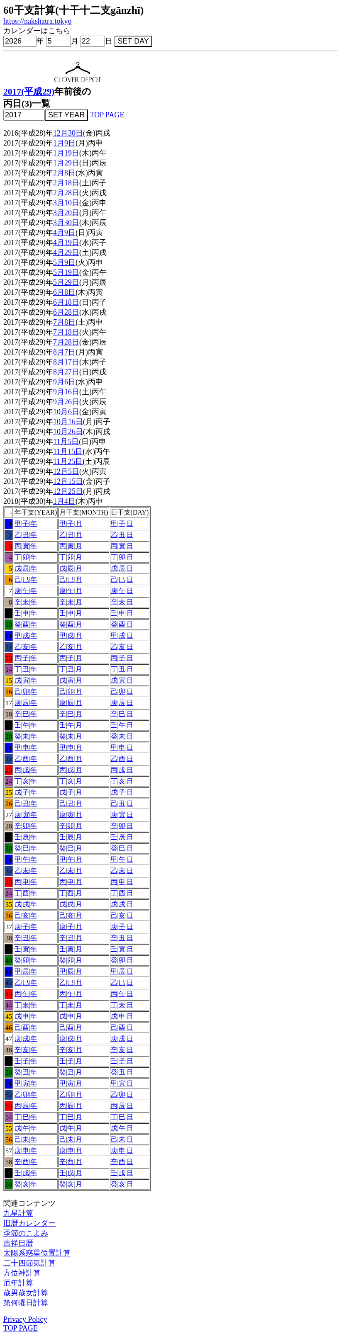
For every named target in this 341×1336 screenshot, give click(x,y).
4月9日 (64, 232)
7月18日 (66, 332)
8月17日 (66, 362)
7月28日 (66, 342)
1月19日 (66, 153)
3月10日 (66, 203)
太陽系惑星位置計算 (37, 1253)
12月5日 (66, 471)
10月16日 (68, 422)
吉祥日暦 (18, 1243)
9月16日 (66, 392)
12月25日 (68, 491)
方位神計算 (22, 1273)
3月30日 (66, 223)
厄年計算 (18, 1283)
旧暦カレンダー (29, 1223)
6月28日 (66, 312)
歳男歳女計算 (25, 1293)
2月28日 (66, 193)
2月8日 (64, 173)
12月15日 (68, 481)
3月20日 (66, 213)
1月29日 (66, 163)
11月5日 (66, 441)
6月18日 (66, 302)
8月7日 (64, 352)
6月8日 (64, 292)
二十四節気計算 (29, 1263)
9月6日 (64, 382)
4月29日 (66, 252)
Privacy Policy (25, 1319)
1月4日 (64, 501)
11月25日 (68, 461)
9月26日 (66, 402)
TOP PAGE (107, 115)
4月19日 (66, 242)
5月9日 (64, 262)
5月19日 (66, 272)
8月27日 (66, 372)
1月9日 (64, 143)
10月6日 (66, 412)
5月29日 (66, 282)
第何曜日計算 (25, 1303)
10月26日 (68, 432)
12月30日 (68, 133)
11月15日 (68, 451)
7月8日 (64, 322)
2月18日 (66, 183)
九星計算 (18, 1213)
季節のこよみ (25, 1233)
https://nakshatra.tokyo (37, 21)
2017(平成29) (28, 92)
